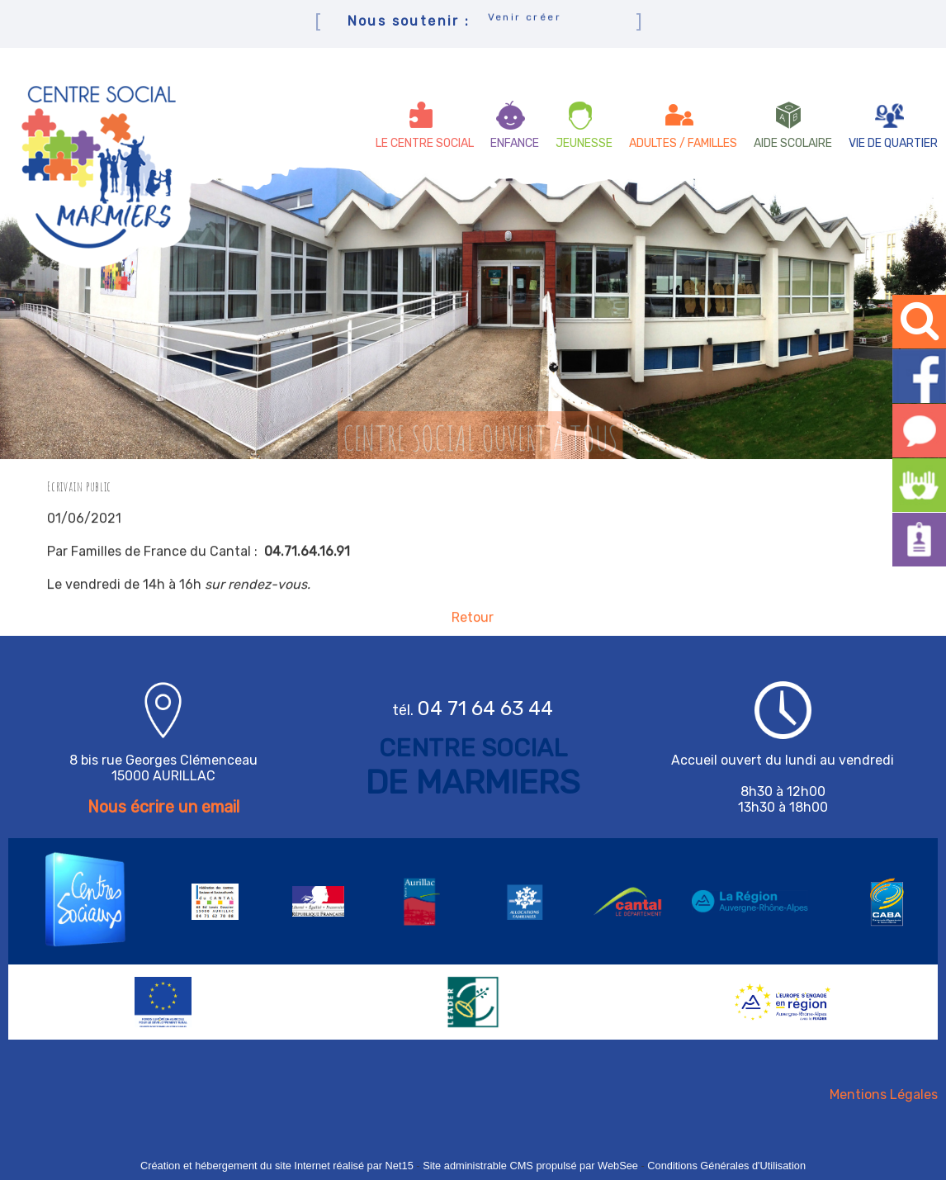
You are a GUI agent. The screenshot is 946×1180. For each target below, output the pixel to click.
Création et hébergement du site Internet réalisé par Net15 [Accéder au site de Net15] (277, 1165)
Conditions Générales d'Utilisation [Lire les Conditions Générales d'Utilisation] (726, 1165)
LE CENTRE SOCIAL (425, 143)
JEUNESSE (584, 143)
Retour (473, 623)
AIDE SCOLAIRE (793, 143)
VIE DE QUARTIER (893, 143)
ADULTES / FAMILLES (683, 143)
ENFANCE (514, 143)
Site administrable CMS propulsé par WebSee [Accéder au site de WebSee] (530, 1165)
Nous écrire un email (163, 807)
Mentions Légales (884, 1094)
